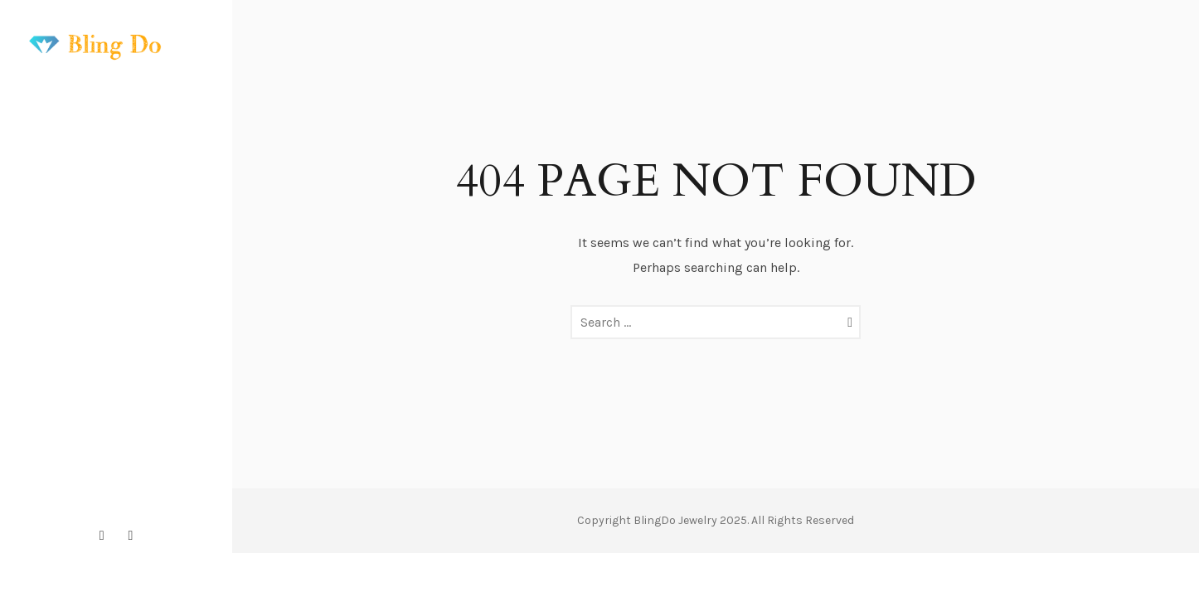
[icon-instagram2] (106, 535)
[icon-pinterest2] (131, 535)
